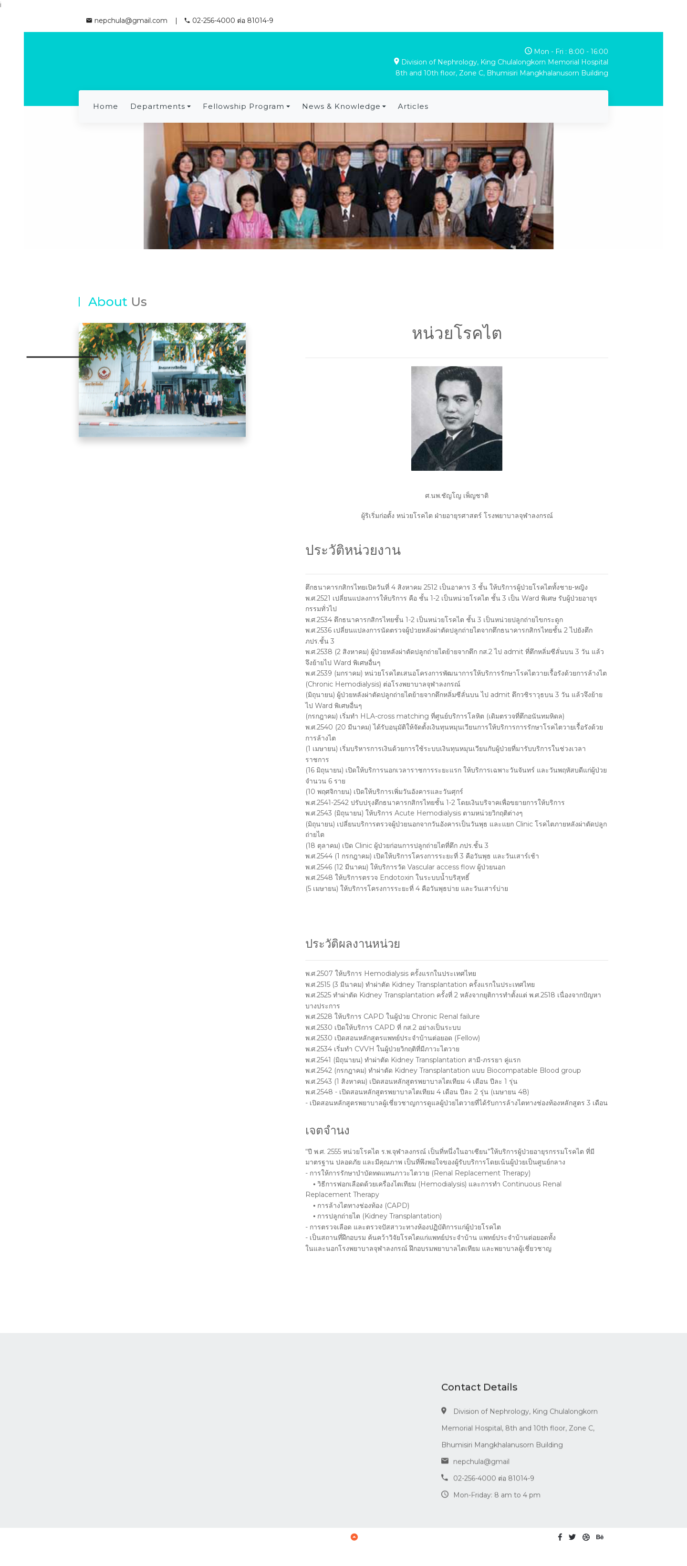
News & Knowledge (341, 106)
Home (105, 106)
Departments (157, 106)
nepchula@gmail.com (126, 20)
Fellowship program (243, 106)
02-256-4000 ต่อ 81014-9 (229, 20)
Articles (413, 106)
